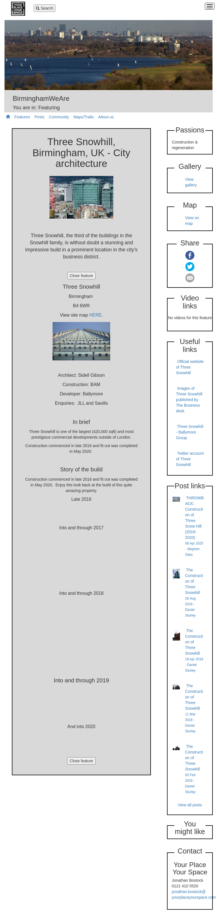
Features (22, 117)
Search (45, 8)
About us (106, 117)
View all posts (190, 805)
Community (59, 117)
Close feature (81, 275)
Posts (39, 117)
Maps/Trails (83, 117)
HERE (95, 315)
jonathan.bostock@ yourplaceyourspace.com (194, 894)
